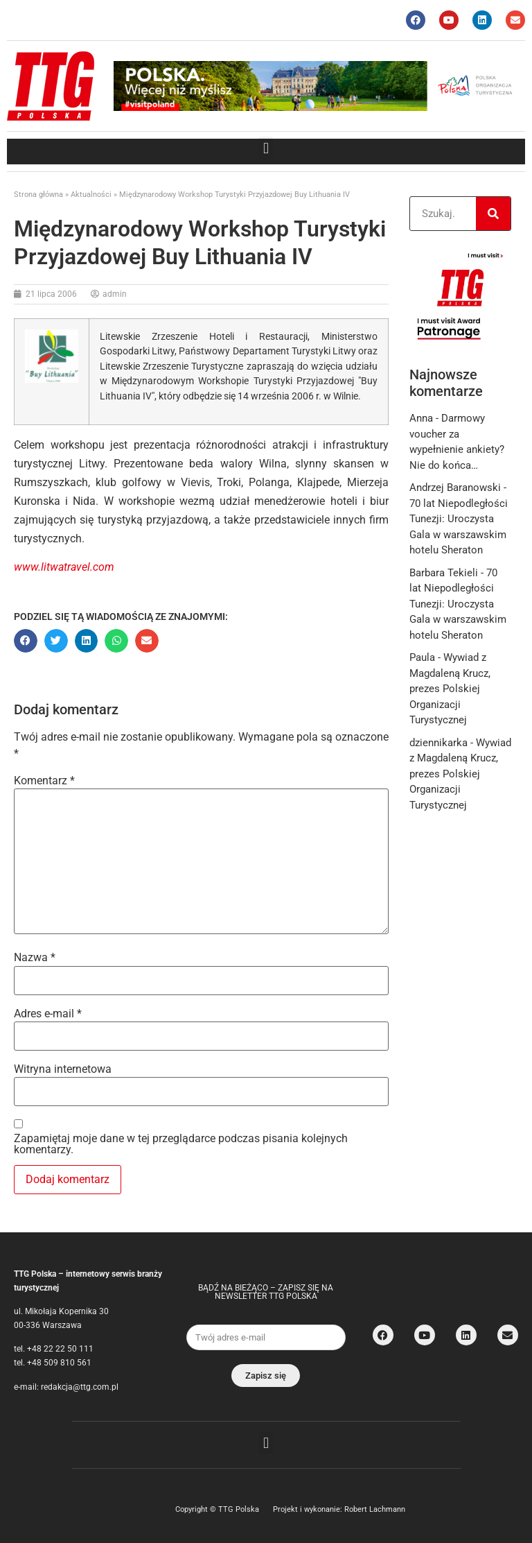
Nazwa (34, 957)
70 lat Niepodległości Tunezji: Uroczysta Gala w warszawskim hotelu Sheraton (457, 604)
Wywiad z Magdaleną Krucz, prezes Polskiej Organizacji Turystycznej (449, 688)
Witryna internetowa (63, 1069)
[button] (265, 148)
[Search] (493, 213)
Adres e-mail (48, 1013)
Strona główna (38, 194)
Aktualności (91, 194)
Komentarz (44, 780)
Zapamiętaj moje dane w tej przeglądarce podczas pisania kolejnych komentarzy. (181, 1144)
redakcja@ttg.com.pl (79, 1387)
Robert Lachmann (374, 1509)
